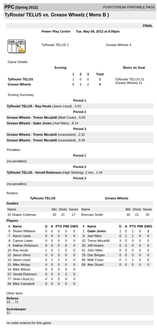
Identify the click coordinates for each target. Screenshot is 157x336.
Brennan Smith (92, 214)
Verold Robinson (48, 172)
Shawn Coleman (24, 214)
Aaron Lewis (22, 236)
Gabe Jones (42, 123)
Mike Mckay (21, 264)
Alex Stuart (95, 264)
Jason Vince (22, 255)
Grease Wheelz (117, 45)
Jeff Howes (95, 245)
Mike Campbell (24, 283)
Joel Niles (61, 123)
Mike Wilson (21, 269)
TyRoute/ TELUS (53, 45)
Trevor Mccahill (45, 117)
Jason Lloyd (62, 106)
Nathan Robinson (25, 245)
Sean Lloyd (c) (23, 279)
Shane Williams (24, 231)
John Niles (95, 250)
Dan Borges (96, 255)
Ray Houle (43, 106)
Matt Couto (67, 117)
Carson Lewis (23, 240)
